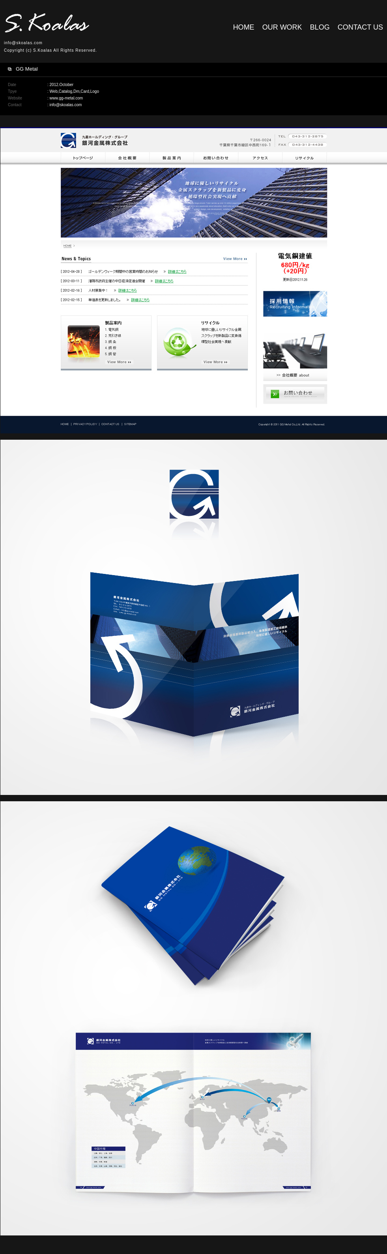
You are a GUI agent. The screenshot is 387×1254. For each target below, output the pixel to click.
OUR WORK (282, 27)
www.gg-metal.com (66, 98)
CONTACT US (360, 27)
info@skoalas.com (23, 43)
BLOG (320, 27)
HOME (243, 27)
